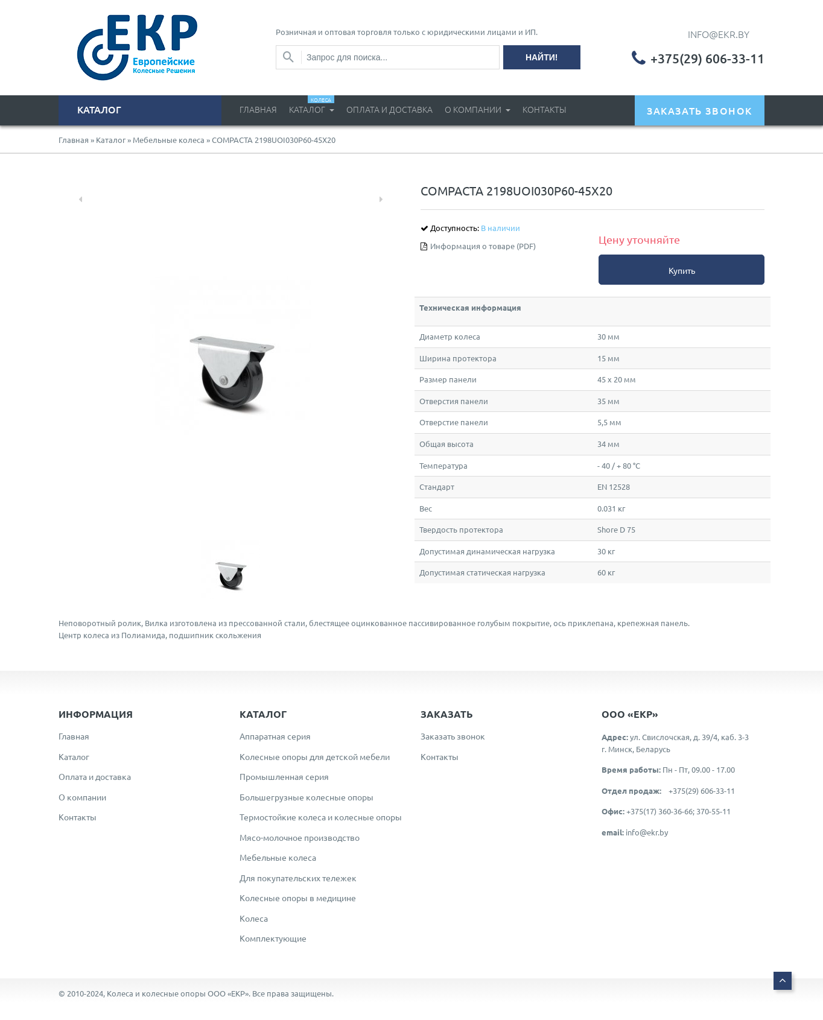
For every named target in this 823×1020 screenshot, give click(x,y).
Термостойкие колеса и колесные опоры (321, 816)
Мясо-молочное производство (300, 837)
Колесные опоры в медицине (298, 897)
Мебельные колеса (169, 140)
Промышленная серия (284, 776)
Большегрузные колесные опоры (306, 796)
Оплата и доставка (389, 109)
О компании (474, 109)
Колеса (254, 918)
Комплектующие (273, 938)
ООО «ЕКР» (228, 993)
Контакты (545, 109)
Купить (682, 270)
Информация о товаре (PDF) (483, 246)
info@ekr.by (647, 832)
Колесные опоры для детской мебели (315, 756)
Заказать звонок (453, 735)
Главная (258, 109)
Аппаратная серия (275, 735)
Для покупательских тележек (298, 877)
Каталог (311, 105)
